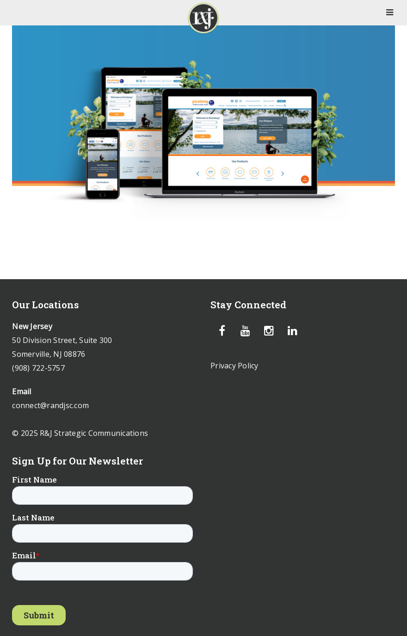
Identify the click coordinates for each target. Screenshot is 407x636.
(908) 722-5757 (38, 368)
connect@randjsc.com (50, 405)
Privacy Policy (234, 366)
